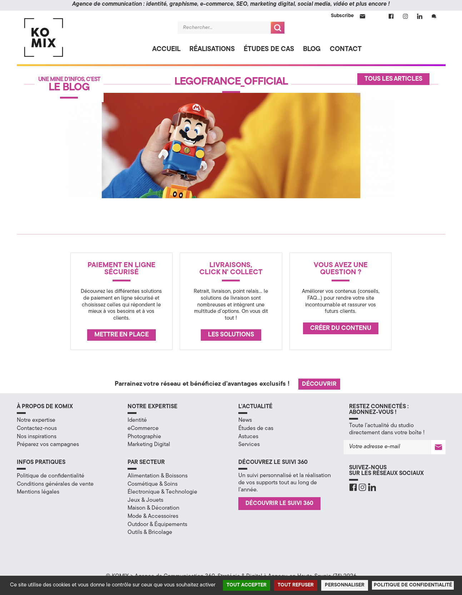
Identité (137, 420)
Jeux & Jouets (145, 500)
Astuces (248, 437)
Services (249, 445)
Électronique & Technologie (162, 492)
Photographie (144, 437)
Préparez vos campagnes (48, 445)
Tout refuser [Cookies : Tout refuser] (296, 585)
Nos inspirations (36, 437)
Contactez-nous (37, 428)
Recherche (277, 27)
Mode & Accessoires (153, 516)
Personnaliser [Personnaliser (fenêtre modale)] (344, 585)
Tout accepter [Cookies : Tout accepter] (247, 585)
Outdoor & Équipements (157, 525)
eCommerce (143, 428)
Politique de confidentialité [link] (413, 585)
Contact (346, 49)
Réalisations (212, 49)
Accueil (166, 49)
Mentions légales (38, 492)
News (245, 420)
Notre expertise (36, 420)
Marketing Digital (149, 445)
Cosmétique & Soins (153, 484)
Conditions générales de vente (55, 484)
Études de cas (269, 49)
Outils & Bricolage (150, 532)
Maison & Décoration (153, 508)
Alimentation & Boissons (158, 476)
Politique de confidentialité (50, 476)
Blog (312, 49)
